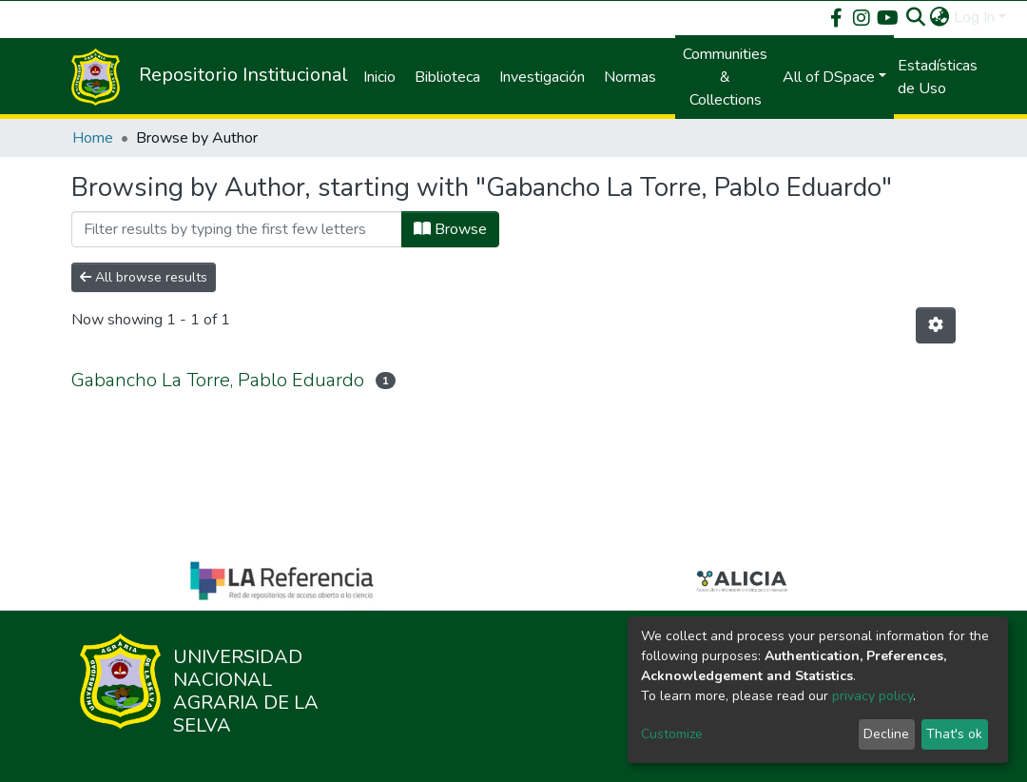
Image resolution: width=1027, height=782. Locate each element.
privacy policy (872, 696)
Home (92, 137)
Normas (630, 77)
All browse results (143, 277)
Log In (974, 17)
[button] (940, 17)
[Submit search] (916, 17)
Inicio (379, 77)
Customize (672, 734)
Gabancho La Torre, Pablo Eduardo (217, 380)
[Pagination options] (936, 325)
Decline (886, 734)
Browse (450, 229)
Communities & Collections (725, 77)
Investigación (542, 77)
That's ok (954, 734)
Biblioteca (447, 77)
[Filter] (236, 229)
